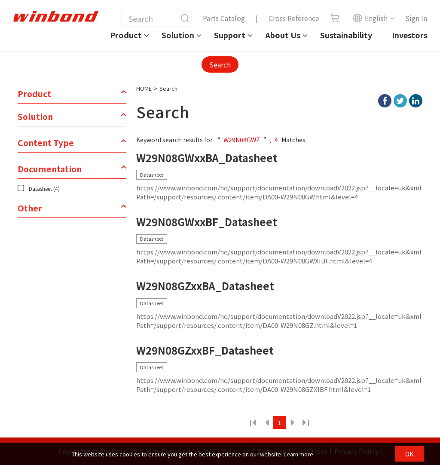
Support (229, 34)
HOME (144, 88)
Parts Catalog (224, 18)
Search (220, 64)
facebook (384, 100)
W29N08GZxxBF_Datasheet (205, 350)
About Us (282, 34)
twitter (400, 100)
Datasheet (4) (44, 188)
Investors (410, 34)
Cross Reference (294, 18)
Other (30, 208)
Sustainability (346, 34)
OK (409, 454)
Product (126, 34)
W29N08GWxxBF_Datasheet (206, 222)
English (370, 18)
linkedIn (415, 100)
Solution (178, 34)
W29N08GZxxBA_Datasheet (205, 286)
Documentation (50, 169)
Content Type (46, 143)
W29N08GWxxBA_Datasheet (207, 158)
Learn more (298, 454)
